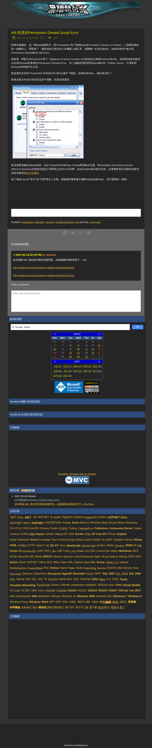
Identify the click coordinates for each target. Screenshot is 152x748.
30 (78, 356)
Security (50, 222)
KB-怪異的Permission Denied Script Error (44, 33)
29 (70, 356)
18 (93, 349)
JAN (57, 366)
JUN (57, 371)
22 (70, 353)
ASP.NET (39, 222)
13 (54, 349)
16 (78, 349)
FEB (67, 366)
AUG (77, 371)
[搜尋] (70, 327)
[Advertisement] (49, 190)
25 (93, 353)
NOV (57, 375)
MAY (97, 366)
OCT (97, 371)
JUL (67, 371)
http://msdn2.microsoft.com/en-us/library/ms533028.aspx (43, 267)
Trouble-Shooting (64, 222)
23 (78, 353)
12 (99, 345)
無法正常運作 (31, 173)
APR (87, 366)
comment (95, 222)
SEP (87, 371)
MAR (77, 366)
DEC (67, 375)
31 (86, 356)
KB (77, 222)
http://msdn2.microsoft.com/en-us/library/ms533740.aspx (43, 275)
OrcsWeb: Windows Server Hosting (77, 474)
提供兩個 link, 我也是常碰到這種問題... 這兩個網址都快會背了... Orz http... (55, 504)
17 (86, 349)
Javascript (27, 222)
